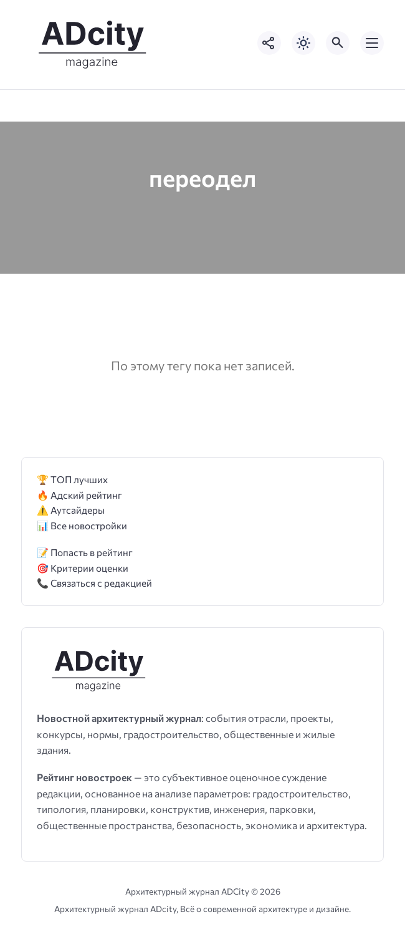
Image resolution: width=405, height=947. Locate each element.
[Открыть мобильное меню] (372, 43)
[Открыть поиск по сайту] (338, 43)
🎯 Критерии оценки (82, 568)
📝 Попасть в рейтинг (85, 552)
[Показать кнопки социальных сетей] (269, 43)
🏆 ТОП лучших (72, 479)
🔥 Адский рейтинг (79, 495)
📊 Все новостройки (82, 525)
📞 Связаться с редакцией (94, 583)
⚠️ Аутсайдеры (71, 510)
